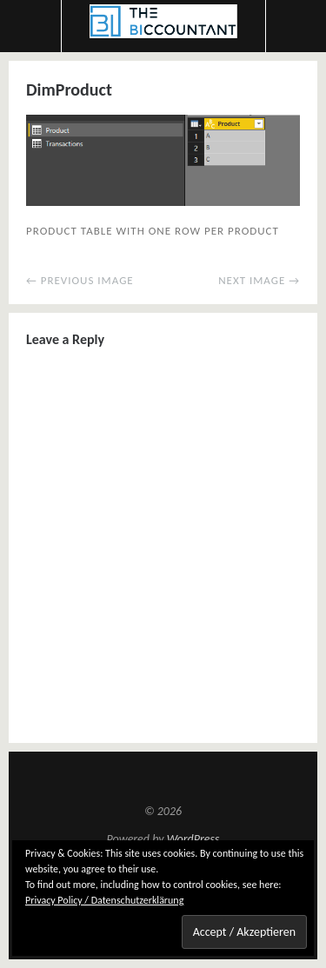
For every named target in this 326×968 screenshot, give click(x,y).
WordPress (193, 839)
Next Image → (259, 280)
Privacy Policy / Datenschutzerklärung (104, 900)
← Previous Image (80, 280)
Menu (31, 26)
